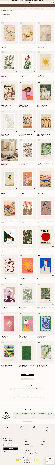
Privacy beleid (7, 450)
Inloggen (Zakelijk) (28, 450)
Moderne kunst (9, 10)
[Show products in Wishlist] (52, 3)
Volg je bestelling (43, 441)
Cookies (42, 446)
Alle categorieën (13, 8)
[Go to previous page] (22, 379)
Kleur (19, 8)
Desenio (30, 462)
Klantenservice (43, 439)
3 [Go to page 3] (27, 378)
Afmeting (30, 8)
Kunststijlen (36, 8)
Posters (5, 10)
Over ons (26, 438)
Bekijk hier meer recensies (27, 421)
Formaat (24, 8)
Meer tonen (27, 374)
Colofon (26, 441)
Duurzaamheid (27, 444)
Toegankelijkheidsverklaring (29, 446)
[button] (50, 460)
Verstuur (11, 448)
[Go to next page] (33, 379)
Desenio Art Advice (44, 438)
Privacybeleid (43, 444)
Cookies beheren (43, 447)
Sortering (43, 8)
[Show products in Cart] (54, 3)
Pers (25, 439)
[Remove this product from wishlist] (16, 43)
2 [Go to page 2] (25, 378)
